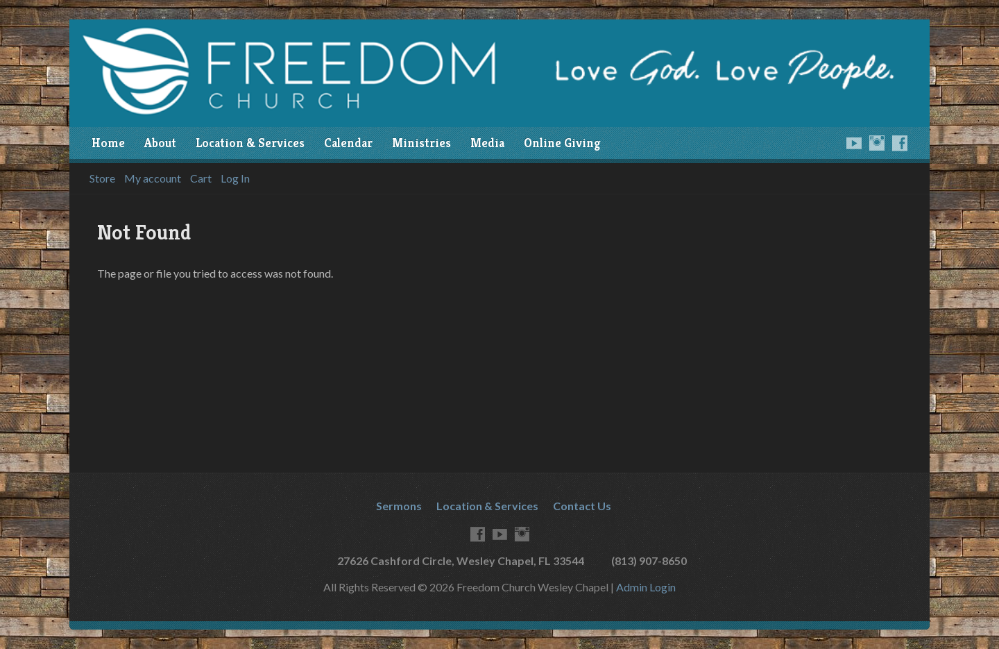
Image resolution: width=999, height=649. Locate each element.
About (160, 143)
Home (108, 143)
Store (102, 178)
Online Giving (562, 143)
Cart (201, 178)
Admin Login (646, 586)
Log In (235, 178)
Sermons (399, 505)
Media (487, 143)
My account (152, 178)
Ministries (421, 143)
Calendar (348, 143)
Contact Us (582, 505)
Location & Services (250, 143)
